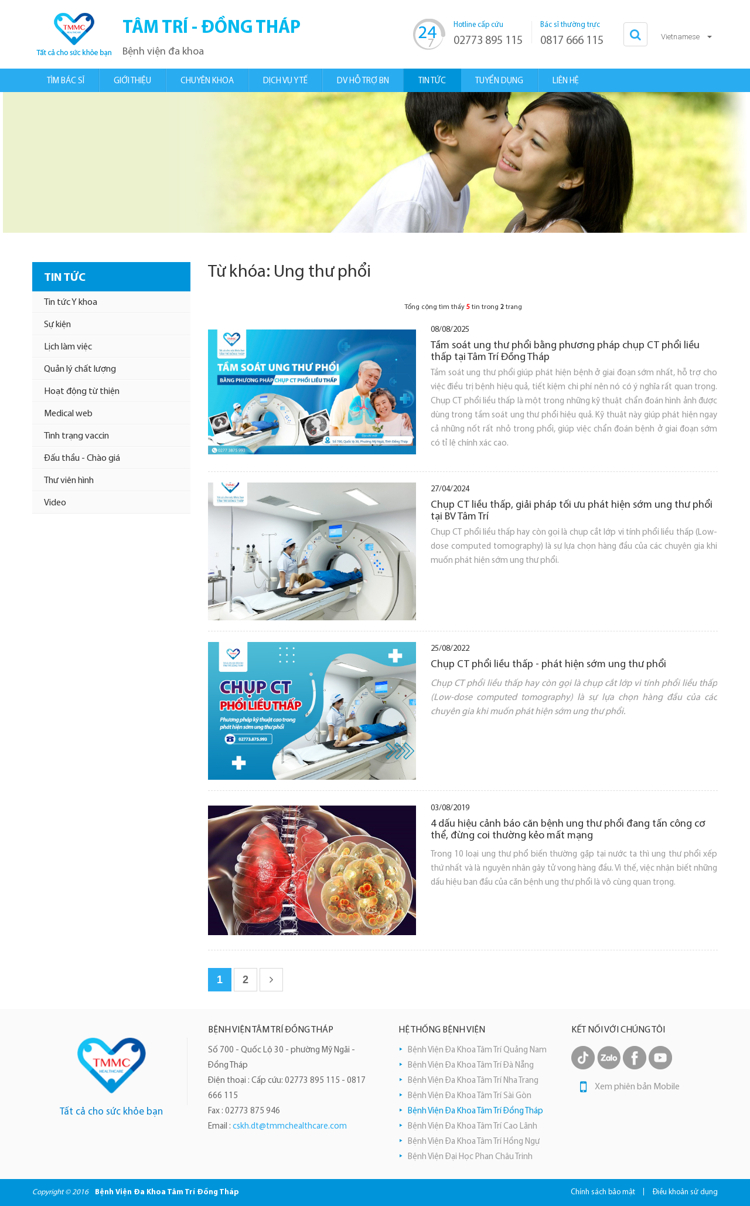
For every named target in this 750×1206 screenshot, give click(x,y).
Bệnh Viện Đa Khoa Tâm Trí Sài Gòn (469, 1096)
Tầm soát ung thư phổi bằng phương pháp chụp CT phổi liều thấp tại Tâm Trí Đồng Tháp (565, 351)
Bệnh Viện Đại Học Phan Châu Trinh (470, 1157)
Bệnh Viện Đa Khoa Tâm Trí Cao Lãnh (472, 1126)
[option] (375, 162)
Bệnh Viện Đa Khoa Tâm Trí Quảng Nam (477, 1050)
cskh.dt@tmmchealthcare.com (290, 1126)
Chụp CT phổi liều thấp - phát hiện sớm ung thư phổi (548, 664)
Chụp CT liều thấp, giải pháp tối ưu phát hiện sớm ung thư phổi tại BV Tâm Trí (571, 511)
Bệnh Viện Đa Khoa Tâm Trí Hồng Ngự (474, 1141)
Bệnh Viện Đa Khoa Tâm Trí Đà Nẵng (471, 1065)
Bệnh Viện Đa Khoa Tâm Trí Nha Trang (473, 1080)
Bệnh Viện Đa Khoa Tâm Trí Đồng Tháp (475, 1111)
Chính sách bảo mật (603, 1192)
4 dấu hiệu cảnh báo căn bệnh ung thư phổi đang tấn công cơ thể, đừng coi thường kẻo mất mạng (568, 829)
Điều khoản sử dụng (685, 1192)
